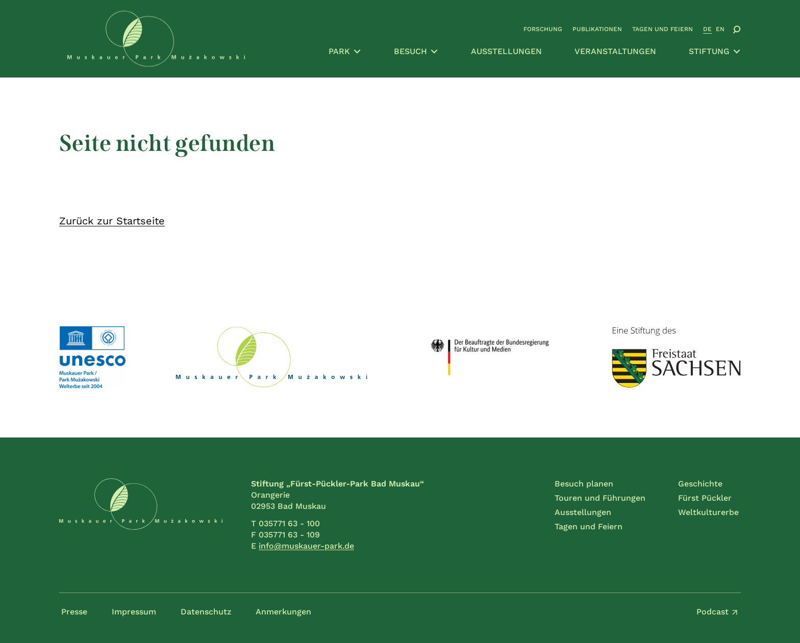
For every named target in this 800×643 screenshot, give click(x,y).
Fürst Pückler (705, 498)
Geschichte (700, 483)
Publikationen (597, 29)
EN (720, 29)
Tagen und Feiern (662, 29)
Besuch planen (584, 483)
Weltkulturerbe (708, 512)
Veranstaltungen (615, 51)
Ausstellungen (506, 51)
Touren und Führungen (600, 498)
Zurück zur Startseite (112, 221)
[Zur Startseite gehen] (156, 38)
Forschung (542, 29)
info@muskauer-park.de (306, 546)
